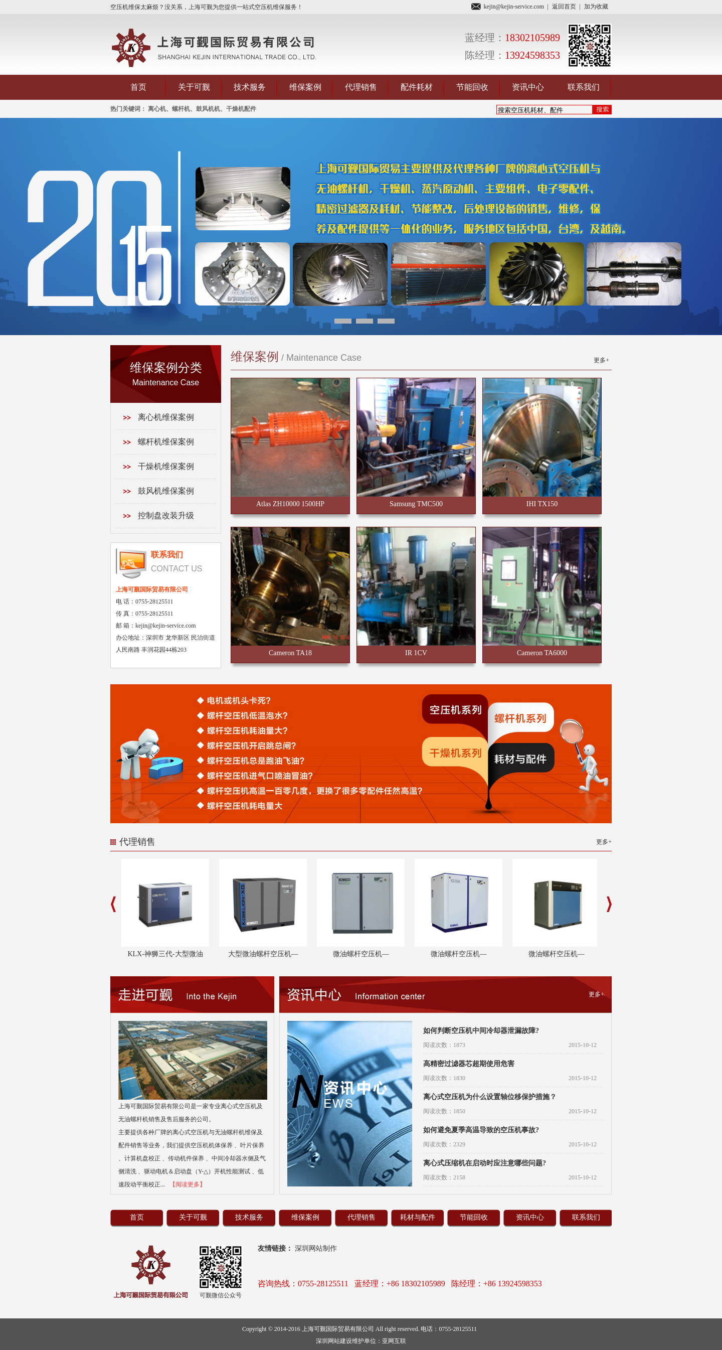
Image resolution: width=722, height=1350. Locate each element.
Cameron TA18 (290, 653)
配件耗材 (417, 87)
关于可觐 (194, 87)
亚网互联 (394, 1340)
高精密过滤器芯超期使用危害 (468, 1064)
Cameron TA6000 (542, 653)
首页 (138, 87)
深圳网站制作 (318, 1248)
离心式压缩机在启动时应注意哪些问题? (484, 1163)
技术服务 (250, 87)
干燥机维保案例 (166, 466)
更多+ (601, 360)
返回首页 (564, 6)
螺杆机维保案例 (166, 441)
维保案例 (305, 87)
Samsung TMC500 (416, 504)
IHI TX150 (542, 504)
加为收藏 (596, 6)
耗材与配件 (417, 1217)
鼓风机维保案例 (166, 491)
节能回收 (472, 87)
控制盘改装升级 (166, 515)
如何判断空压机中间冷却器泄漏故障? (481, 1030)
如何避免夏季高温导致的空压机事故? (481, 1130)
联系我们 (584, 87)
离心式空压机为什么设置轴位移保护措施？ (490, 1097)
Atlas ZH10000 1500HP (290, 504)
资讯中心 (528, 87)
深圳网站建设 (334, 1340)
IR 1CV (416, 653)
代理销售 (361, 87)
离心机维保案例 (166, 417)
